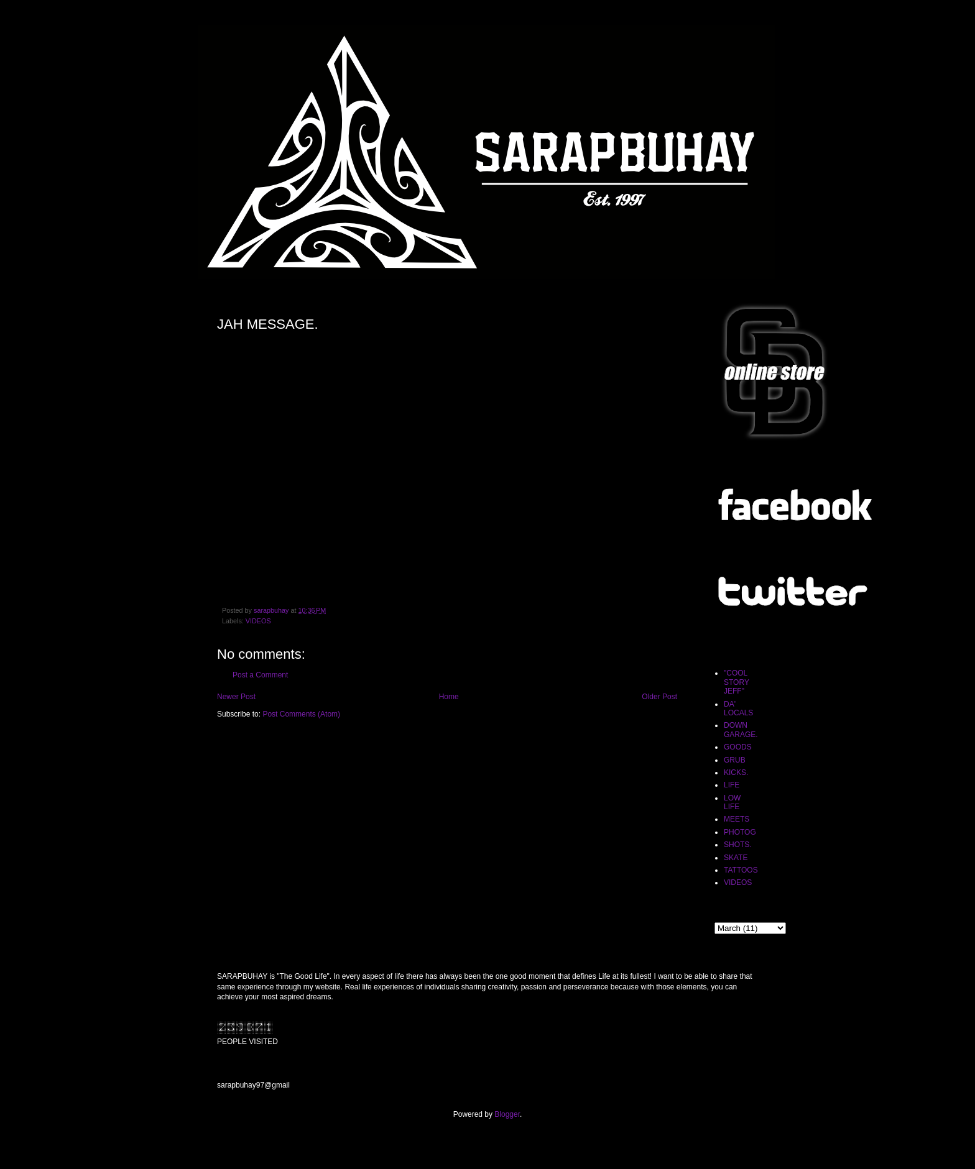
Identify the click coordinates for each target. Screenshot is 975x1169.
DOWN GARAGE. (741, 729)
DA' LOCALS (738, 708)
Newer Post (236, 696)
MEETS (736, 819)
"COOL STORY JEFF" (736, 682)
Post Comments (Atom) (301, 714)
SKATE (735, 857)
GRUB (735, 760)
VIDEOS (258, 621)
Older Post (659, 696)
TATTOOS (741, 870)
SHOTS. (738, 844)
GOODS (738, 747)
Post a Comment (260, 675)
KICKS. (736, 772)
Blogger (507, 1114)
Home (449, 696)
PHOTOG (740, 832)
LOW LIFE (732, 802)
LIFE (731, 785)
